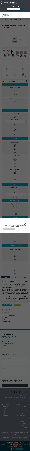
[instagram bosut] (13, 6)
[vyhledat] (21, 9)
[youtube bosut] (18, 6)
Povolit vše (22, 228)
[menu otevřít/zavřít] (27, 15)
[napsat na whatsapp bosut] (16, 6)
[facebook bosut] (11, 6)
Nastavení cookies (9, 228)
